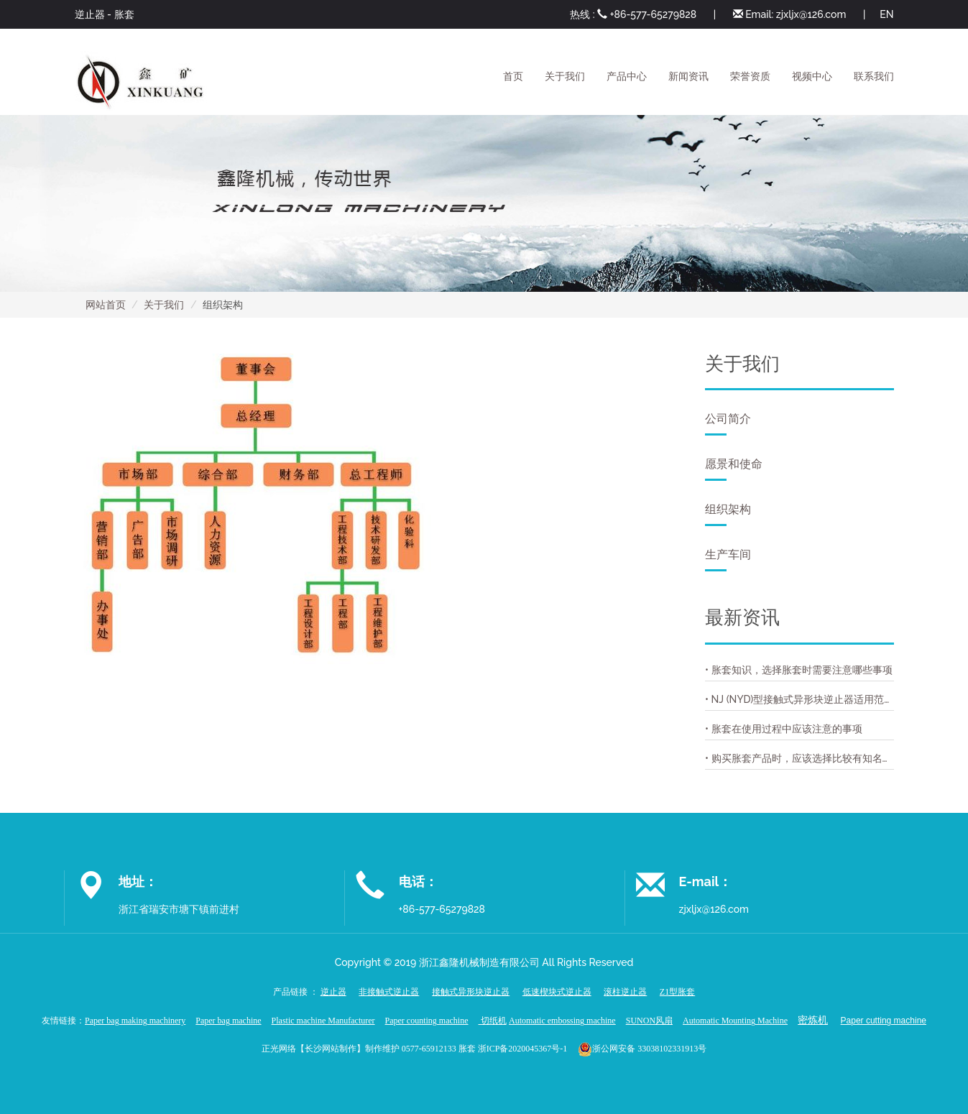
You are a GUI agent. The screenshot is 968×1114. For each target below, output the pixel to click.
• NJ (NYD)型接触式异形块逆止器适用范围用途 (799, 699)
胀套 (124, 14)
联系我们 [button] (874, 76)
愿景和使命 (733, 469)
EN (886, 14)
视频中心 (812, 76)
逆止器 (90, 14)
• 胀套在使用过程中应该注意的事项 (783, 729)
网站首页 (106, 304)
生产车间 (728, 559)
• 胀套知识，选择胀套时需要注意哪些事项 (799, 670)
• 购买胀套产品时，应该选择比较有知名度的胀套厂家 (799, 758)
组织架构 (728, 514)
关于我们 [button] (565, 76)
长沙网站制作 (330, 1048)
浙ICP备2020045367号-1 (523, 1048)
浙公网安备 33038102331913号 (649, 1048)
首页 (513, 76)
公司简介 (728, 424)
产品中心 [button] (627, 76)
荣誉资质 (750, 76)
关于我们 (164, 304)
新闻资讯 (688, 76)
